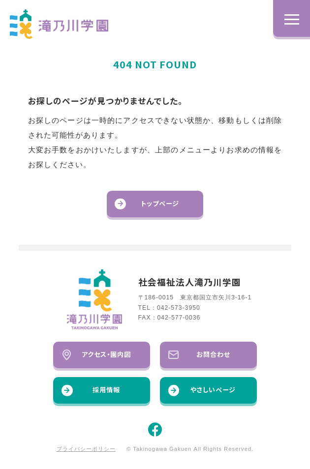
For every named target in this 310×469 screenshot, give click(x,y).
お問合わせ (199, 355)
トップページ (147, 203)
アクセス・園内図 (96, 355)
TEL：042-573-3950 (169, 307)
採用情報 (91, 390)
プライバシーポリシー (86, 449)
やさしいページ (202, 390)
